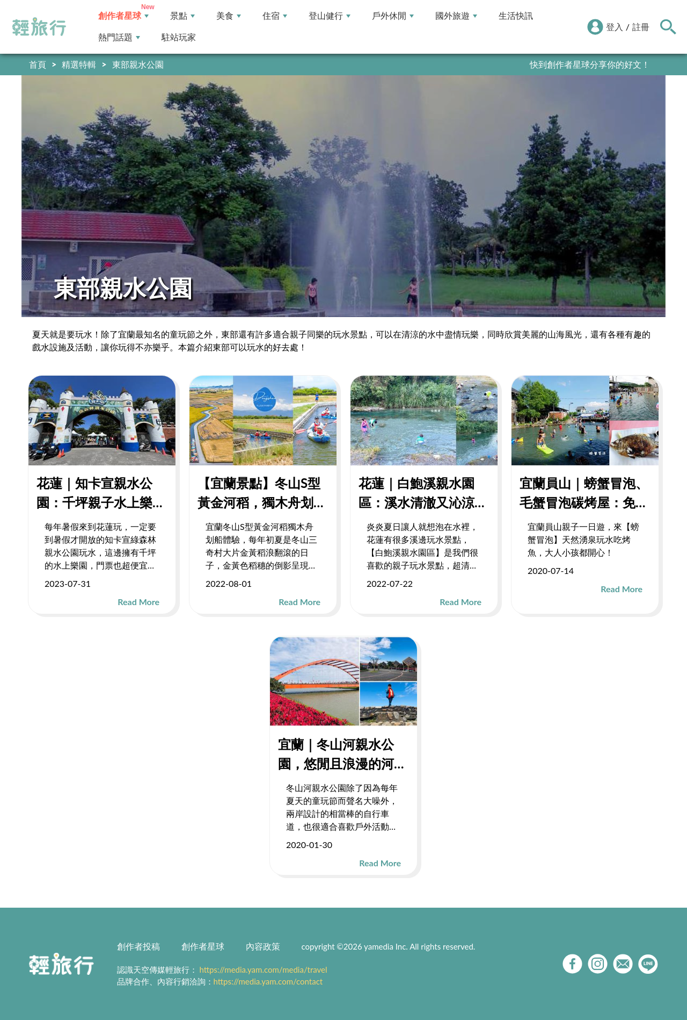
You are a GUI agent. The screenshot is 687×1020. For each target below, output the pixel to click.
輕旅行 (39, 27)
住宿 (274, 15)
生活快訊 (516, 15)
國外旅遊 (456, 15)
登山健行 (329, 15)
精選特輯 (79, 64)
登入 (614, 26)
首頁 (37, 64)
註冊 (640, 26)
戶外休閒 (393, 15)
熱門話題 (119, 37)
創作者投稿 (138, 946)
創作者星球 (123, 15)
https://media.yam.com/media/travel (263, 969)
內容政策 (263, 946)
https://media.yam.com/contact (268, 981)
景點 (182, 15)
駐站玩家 (179, 37)
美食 (228, 15)
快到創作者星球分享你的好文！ (590, 64)
